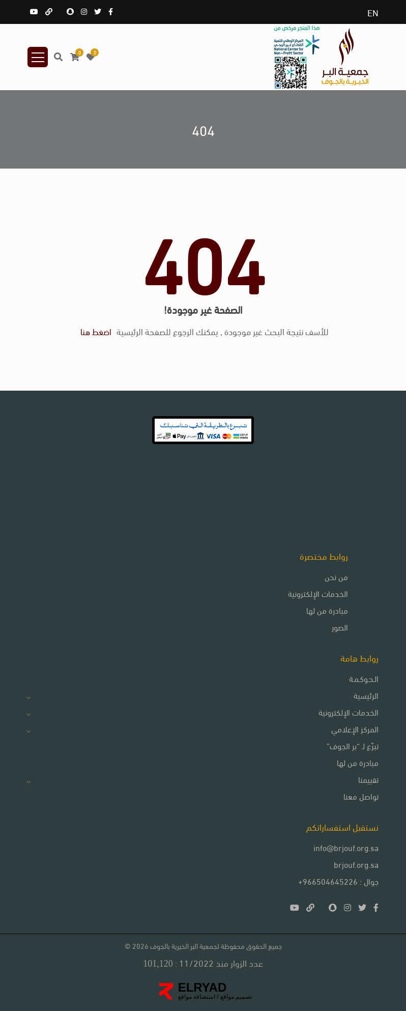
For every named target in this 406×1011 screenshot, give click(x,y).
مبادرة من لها (327, 610)
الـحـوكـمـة (364, 678)
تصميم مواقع (235, 996)
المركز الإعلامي (355, 728)
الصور (340, 626)
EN (373, 12)
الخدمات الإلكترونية (318, 593)
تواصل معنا (361, 795)
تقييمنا (368, 779)
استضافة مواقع (196, 996)
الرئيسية (366, 695)
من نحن (336, 576)
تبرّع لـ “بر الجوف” (353, 745)
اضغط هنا (95, 331)
